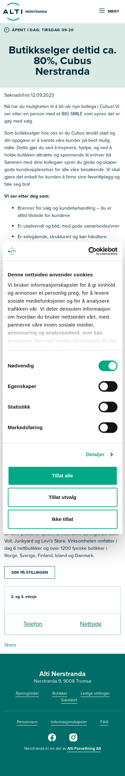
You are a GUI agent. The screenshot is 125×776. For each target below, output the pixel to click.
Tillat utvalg (62, 497)
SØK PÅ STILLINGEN (29, 572)
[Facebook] (52, 740)
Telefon (32, 624)
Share (10, 644)
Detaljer (95, 454)
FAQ (104, 722)
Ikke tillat (62, 519)
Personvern (27, 722)
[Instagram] (73, 740)
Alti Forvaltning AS (84, 748)
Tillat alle (62, 475)
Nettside (91, 624)
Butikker (59, 693)
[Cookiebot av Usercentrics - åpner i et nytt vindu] (89, 251)
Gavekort (69, 700)
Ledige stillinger (95, 693)
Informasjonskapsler (69, 722)
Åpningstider (27, 693)
